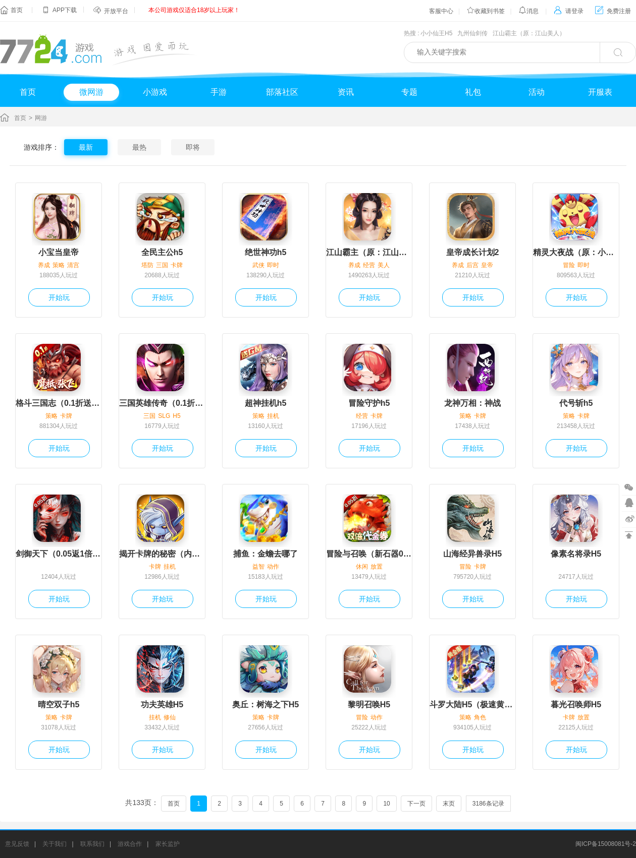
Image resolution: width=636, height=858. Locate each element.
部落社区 (282, 92)
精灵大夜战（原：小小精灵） (576, 252)
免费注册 (613, 11)
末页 (449, 803)
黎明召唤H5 (369, 704)
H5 (176, 415)
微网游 (91, 92)
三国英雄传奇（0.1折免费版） (162, 403)
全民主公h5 (162, 252)
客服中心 (441, 11)
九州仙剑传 (472, 33)
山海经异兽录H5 (472, 553)
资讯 (346, 92)
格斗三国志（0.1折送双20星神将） (58, 403)
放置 (376, 566)
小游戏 (155, 92)
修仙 (170, 717)
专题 (409, 92)
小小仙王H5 (436, 33)
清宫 (73, 265)
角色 (480, 717)
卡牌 (177, 265)
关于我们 (54, 843)
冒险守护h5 (369, 403)
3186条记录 (488, 803)
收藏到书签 (485, 11)
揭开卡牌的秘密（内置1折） (162, 553)
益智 (258, 566)
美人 (384, 265)
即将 (193, 147)
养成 (44, 265)
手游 (218, 92)
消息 (528, 11)
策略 (58, 265)
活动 (536, 92)
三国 (162, 265)
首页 (17, 10)
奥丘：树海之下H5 (265, 704)
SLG (164, 415)
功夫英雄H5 (162, 704)
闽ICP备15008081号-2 (605, 843)
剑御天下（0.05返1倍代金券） (58, 553)
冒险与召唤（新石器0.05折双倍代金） (369, 553)
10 (386, 803)
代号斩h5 (576, 403)
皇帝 (487, 265)
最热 (139, 147)
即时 (273, 265)
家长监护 (167, 843)
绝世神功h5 (266, 252)
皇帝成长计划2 (472, 252)
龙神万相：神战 (472, 403)
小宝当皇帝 (58, 252)
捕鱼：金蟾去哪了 (265, 553)
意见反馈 (17, 843)
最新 (86, 147)
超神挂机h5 (266, 403)
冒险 (569, 265)
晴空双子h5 (59, 704)
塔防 (147, 265)
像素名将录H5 (576, 553)
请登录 (569, 11)
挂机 (273, 415)
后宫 (472, 265)
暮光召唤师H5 (576, 704)
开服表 (600, 92)
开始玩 (59, 297)
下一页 (416, 803)
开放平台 (116, 11)
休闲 (362, 566)
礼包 (473, 92)
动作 (273, 566)
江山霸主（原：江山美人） (529, 33)
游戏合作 (130, 843)
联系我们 (92, 843)
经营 (369, 265)
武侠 (258, 265)
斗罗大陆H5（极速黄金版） (472, 704)
